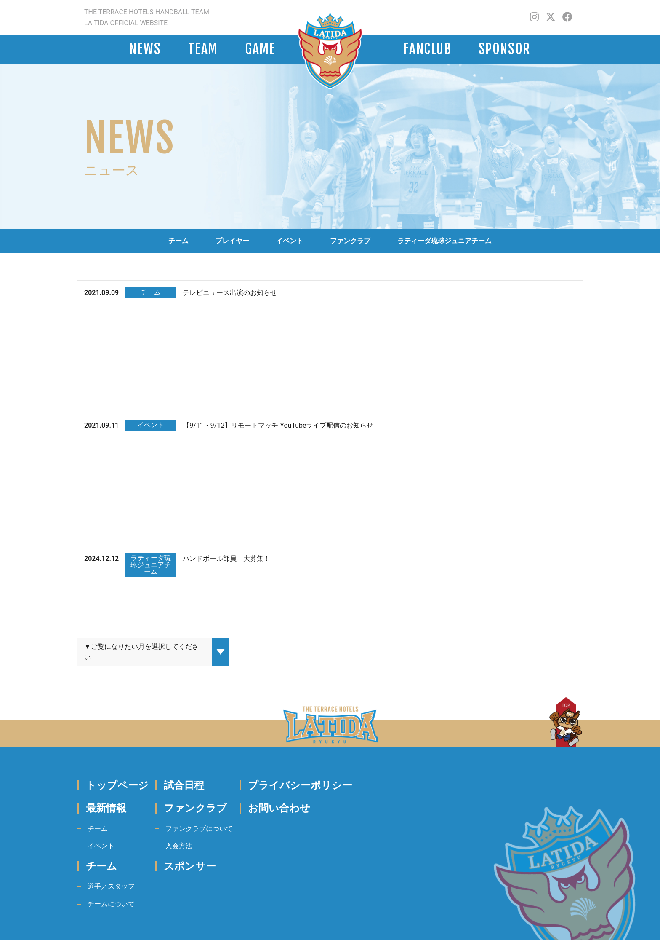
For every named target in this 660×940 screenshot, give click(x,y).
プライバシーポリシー (300, 785)
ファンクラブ (350, 241)
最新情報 (106, 808)
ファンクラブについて (199, 829)
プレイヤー (232, 241)
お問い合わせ (279, 808)
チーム (178, 241)
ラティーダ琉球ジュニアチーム (444, 241)
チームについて (111, 904)
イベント (289, 241)
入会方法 (178, 846)
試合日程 (184, 785)
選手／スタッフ (111, 886)
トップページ (117, 785)
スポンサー (190, 866)
